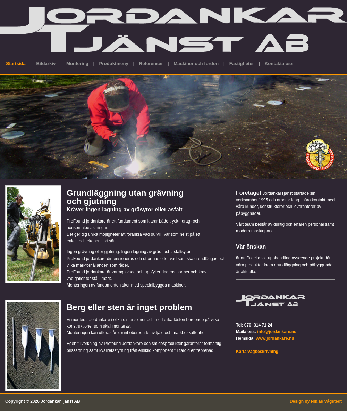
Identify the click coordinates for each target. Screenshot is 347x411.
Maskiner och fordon (196, 63)
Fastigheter (241, 63)
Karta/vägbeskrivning (257, 351)
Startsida (15, 63)
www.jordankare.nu (275, 338)
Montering (77, 63)
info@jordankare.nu (276, 331)
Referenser (151, 63)
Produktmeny (113, 63)
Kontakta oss (279, 63)
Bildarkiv (46, 63)
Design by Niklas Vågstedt (316, 401)
